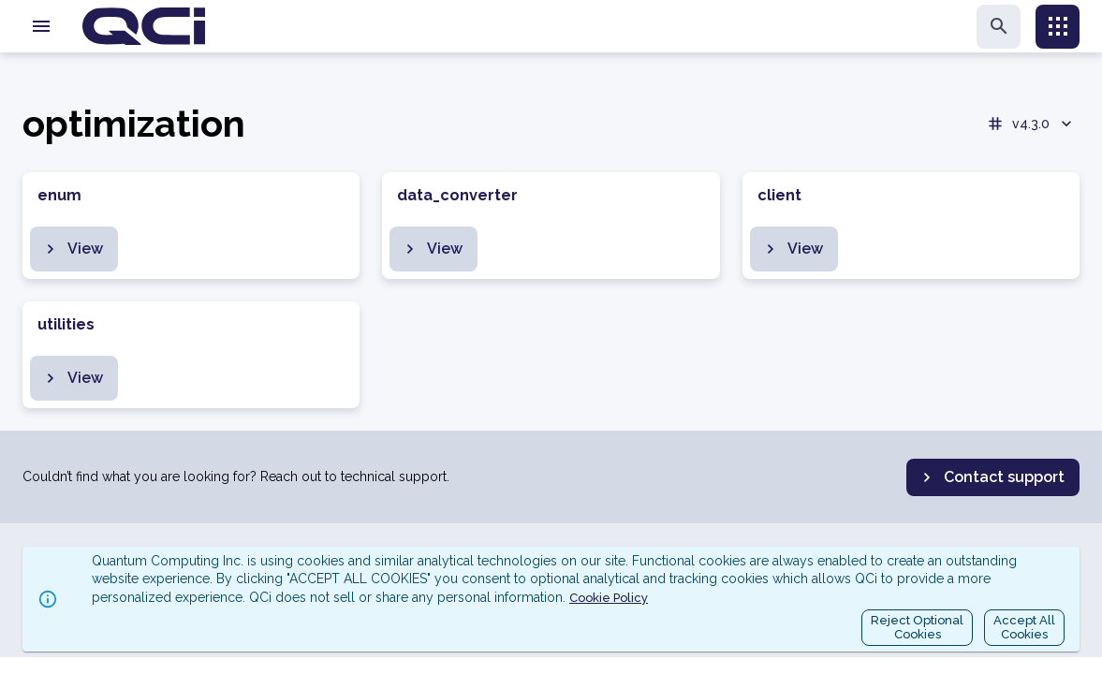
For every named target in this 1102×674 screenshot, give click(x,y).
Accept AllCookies (1024, 627)
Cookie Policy (608, 598)
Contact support (991, 477)
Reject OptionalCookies (917, 627)
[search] (999, 27)
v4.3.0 (1031, 123)
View (72, 249)
